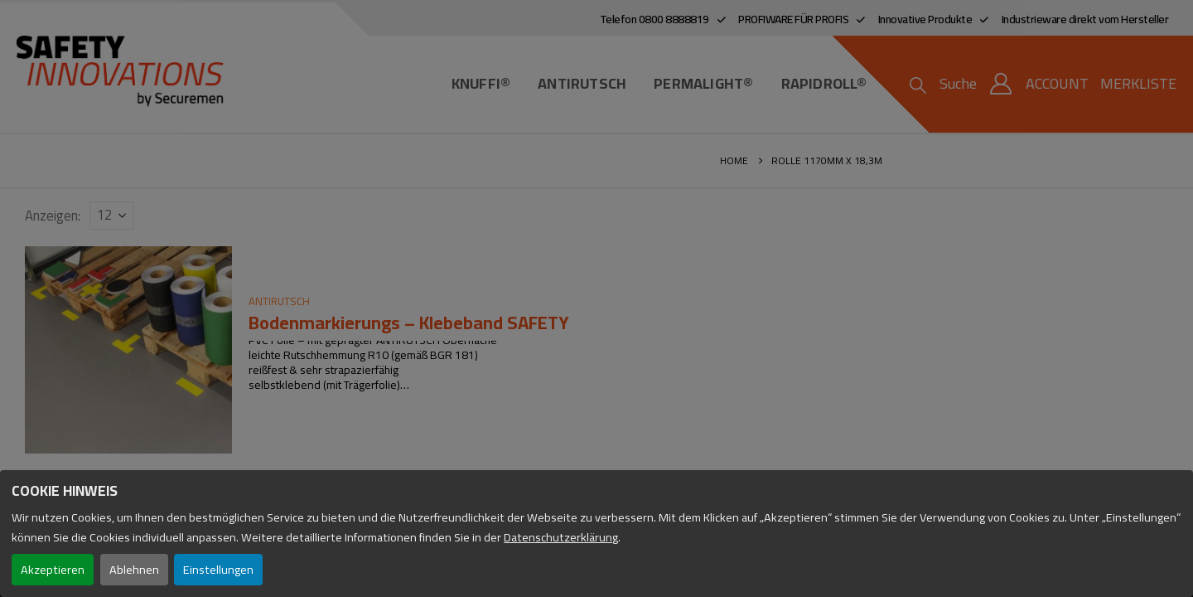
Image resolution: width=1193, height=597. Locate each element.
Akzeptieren (53, 569)
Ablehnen (134, 569)
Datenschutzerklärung (561, 537)
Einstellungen (218, 569)
